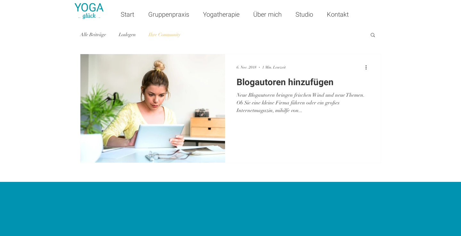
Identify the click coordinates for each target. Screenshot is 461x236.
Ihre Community (165, 34)
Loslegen (127, 34)
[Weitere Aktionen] (368, 67)
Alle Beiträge (93, 34)
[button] (373, 35)
